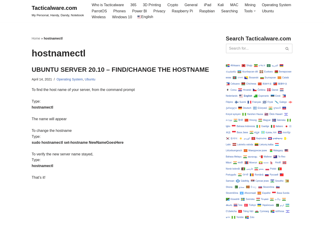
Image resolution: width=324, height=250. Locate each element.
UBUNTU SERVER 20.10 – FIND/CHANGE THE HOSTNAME (120, 69)
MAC (234, 5)
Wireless (99, 17)
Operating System (276, 5)
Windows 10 (122, 17)
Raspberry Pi (182, 11)
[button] (255, 11)
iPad (207, 5)
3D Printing (152, 5)
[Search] (254, 48)
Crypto (172, 5)
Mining (250, 5)
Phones (119, 11)
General (191, 5)
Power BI (139, 11)
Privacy (159, 11)
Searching (229, 11)
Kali (221, 5)
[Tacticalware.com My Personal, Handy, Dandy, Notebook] (58, 11)
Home (36, 38)
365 (133, 5)
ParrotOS (99, 11)
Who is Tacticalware (108, 5)
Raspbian (207, 11)
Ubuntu (268, 11)
